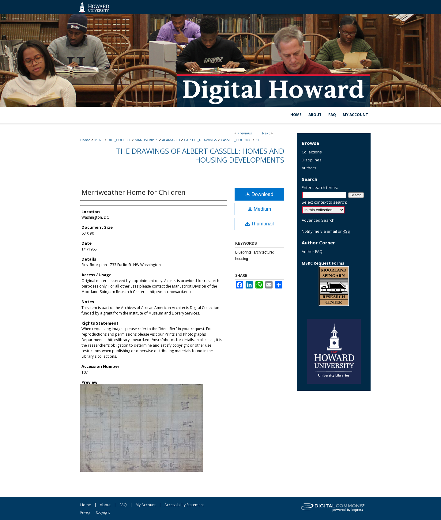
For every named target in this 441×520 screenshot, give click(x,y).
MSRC (99, 140)
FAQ (123, 504)
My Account (146, 504)
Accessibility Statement (184, 504)
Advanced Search (318, 220)
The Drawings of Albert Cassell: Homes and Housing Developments (200, 155)
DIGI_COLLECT (119, 140)
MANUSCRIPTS (146, 140)
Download (259, 194)
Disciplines (312, 160)
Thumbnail (259, 223)
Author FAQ (312, 251)
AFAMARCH (171, 140)
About (105, 504)
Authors (309, 168)
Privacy (85, 512)
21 (257, 140)
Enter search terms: (320, 187)
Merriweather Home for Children (133, 192)
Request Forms (323, 263)
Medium (259, 209)
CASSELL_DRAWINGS (200, 140)
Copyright (103, 512)
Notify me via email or (326, 231)
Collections (312, 152)
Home (85, 140)
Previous (244, 133)
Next (266, 133)
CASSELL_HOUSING (236, 140)
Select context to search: (324, 202)
